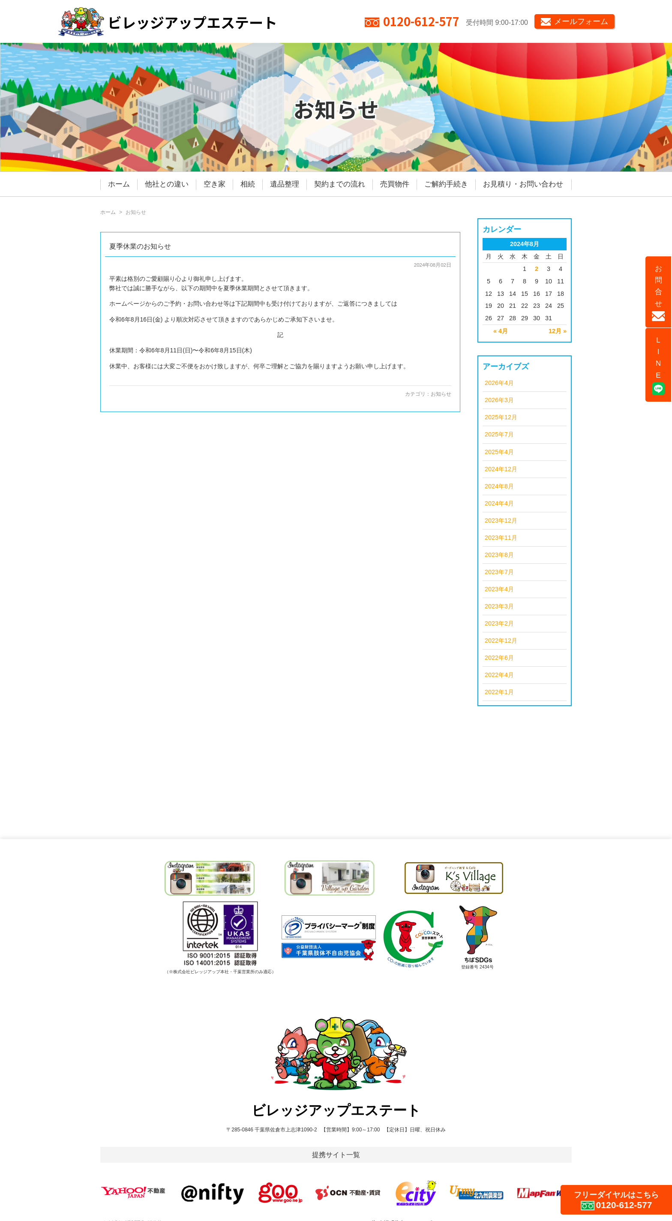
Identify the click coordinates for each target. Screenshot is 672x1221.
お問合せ (658, 293)
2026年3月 (499, 400)
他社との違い (167, 184)
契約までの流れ (339, 184)
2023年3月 (499, 606)
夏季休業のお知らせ (140, 246)
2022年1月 (499, 692)
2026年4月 (499, 382)
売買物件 (394, 184)
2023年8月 (499, 554)
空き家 (214, 184)
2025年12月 (501, 417)
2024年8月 (499, 486)
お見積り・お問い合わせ (523, 184)
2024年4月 (499, 503)
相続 (247, 184)
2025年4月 (499, 451)
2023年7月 (499, 571)
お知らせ (441, 394)
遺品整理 (284, 184)
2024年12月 (501, 469)
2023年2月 (499, 623)
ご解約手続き (446, 184)
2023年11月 (501, 537)
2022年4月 (499, 674)
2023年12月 (501, 520)
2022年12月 (501, 640)
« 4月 (500, 331)
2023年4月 (499, 589)
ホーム (119, 184)
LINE (658, 365)
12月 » (558, 331)
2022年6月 (499, 657)
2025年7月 (499, 434)
